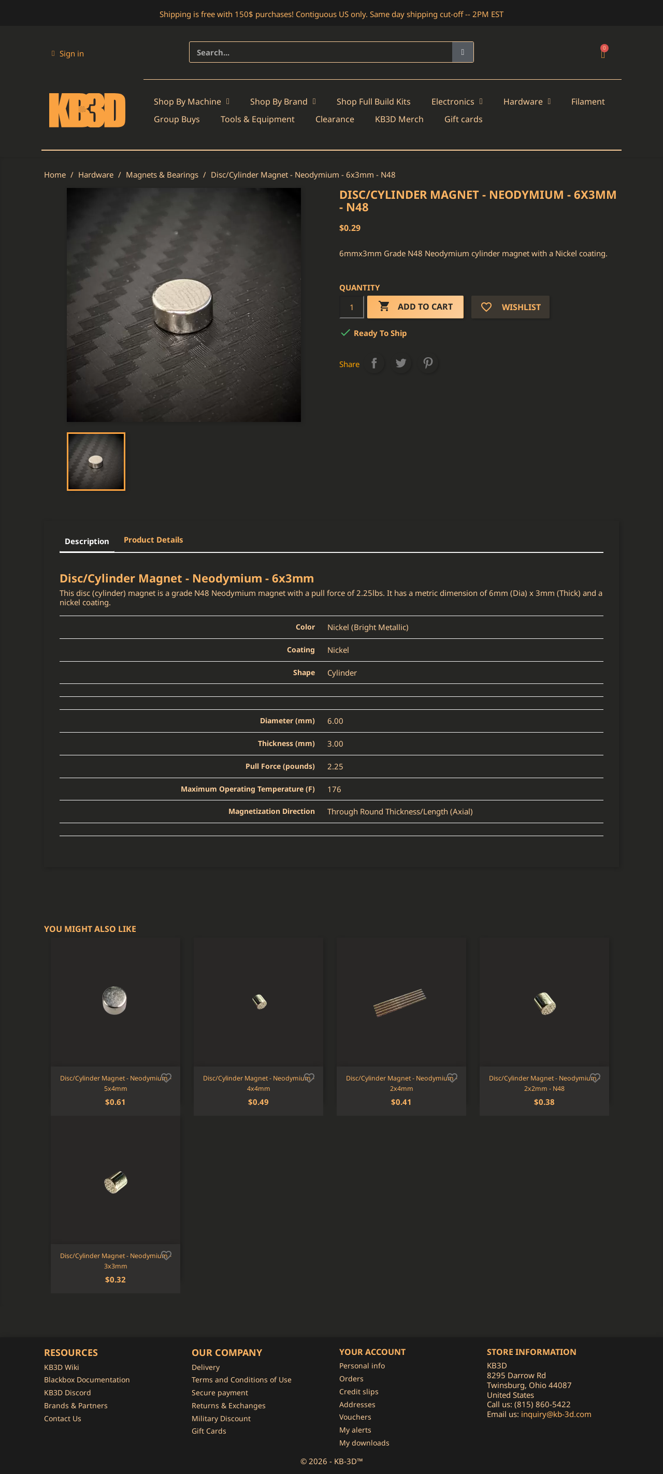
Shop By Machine (191, 101)
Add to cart (415, 307)
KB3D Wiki (61, 1367)
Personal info (362, 1365)
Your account (372, 1352)
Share (374, 363)
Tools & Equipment (258, 119)
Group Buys (177, 119)
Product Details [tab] (153, 539)
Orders (351, 1378)
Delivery (206, 1367)
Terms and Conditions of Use (242, 1379)
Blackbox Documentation (87, 1379)
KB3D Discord (67, 1392)
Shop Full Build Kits (374, 101)
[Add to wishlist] (166, 1077)
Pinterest (427, 363)
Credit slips (359, 1391)
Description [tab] (87, 541)
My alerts (355, 1430)
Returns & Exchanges (229, 1405)
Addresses (357, 1404)
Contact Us (62, 1418)
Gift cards (463, 119)
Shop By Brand (283, 101)
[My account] (67, 53)
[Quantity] (351, 307)
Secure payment (220, 1392)
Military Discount (221, 1418)
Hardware (527, 101)
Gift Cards (209, 1431)
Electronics (457, 101)
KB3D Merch (399, 119)
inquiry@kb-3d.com (556, 1414)
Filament (588, 101)
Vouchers (355, 1417)
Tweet (401, 363)
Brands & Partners (76, 1405)
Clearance (334, 119)
